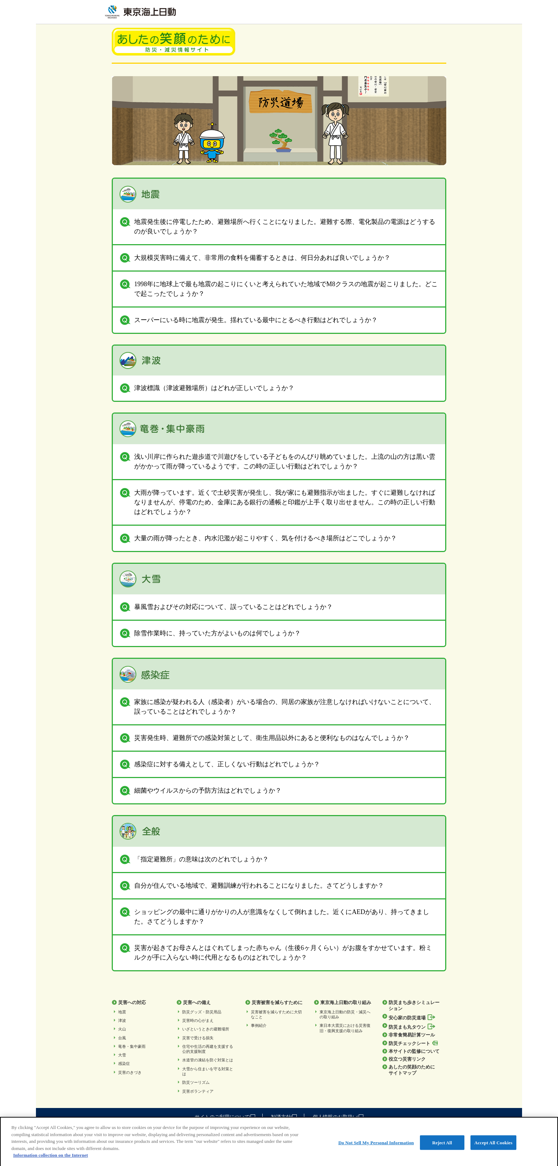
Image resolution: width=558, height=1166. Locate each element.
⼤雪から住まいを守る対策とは (207, 1071)
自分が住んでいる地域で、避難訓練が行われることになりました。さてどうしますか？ (252, 886)
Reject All (442, 1147)
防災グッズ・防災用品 (201, 1012)
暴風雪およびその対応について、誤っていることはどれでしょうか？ (226, 607)
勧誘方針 (284, 1117)
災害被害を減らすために (277, 1002)
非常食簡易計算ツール (412, 1035)
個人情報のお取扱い (338, 1117)
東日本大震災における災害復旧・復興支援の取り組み (345, 1028)
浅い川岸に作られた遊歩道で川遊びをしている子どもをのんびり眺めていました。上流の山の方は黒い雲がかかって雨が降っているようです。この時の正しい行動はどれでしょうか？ (277, 461)
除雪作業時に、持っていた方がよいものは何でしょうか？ (210, 633)
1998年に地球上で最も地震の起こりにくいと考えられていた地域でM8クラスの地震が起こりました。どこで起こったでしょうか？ (279, 288)
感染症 (124, 1063)
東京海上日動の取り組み (345, 1002)
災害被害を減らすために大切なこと (276, 1014)
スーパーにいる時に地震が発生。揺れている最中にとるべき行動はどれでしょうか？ (249, 320)
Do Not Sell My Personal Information (376, 1147)
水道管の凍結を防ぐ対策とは (207, 1060)
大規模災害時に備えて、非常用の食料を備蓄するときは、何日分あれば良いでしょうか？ (255, 258)
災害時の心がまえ (198, 1020)
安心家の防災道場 (412, 1017)
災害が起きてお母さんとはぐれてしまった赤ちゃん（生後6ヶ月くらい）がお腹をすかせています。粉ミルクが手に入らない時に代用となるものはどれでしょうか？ (276, 952)
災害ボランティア (198, 1091)
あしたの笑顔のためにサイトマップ (412, 1070)
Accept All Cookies (493, 1147)
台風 (122, 1038)
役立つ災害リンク (407, 1059)
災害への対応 (132, 1002)
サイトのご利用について (225, 1117)
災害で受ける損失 (198, 1038)
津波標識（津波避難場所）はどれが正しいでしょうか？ (207, 388)
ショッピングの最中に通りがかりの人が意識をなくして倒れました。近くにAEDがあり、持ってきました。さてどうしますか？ (274, 916)
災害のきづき (130, 1072)
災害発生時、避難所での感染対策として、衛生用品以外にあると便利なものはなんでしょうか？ (265, 738)
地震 (122, 1012)
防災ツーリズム (196, 1082)
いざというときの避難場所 (205, 1029)
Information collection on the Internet (50, 1160)
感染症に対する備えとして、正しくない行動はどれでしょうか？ (220, 764)
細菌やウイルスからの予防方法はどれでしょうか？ (200, 790)
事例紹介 (259, 1025)
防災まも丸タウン (412, 1027)
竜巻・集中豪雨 (132, 1046)
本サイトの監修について (414, 1051)
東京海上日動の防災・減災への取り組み (345, 1014)
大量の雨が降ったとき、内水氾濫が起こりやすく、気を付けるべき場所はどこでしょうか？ (258, 538)
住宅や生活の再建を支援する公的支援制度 (207, 1049)
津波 (122, 1020)
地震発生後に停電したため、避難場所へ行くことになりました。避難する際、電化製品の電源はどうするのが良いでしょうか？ (277, 226)
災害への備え (197, 1002)
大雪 (122, 1055)
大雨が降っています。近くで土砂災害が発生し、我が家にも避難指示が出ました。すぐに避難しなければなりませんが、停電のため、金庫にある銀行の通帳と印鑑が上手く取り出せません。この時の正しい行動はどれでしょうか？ (277, 501)
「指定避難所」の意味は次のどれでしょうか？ (194, 859)
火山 (122, 1029)
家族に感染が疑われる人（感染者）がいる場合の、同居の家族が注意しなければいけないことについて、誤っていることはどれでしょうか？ (277, 706)
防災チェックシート (413, 1043)
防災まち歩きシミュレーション (414, 1005)
